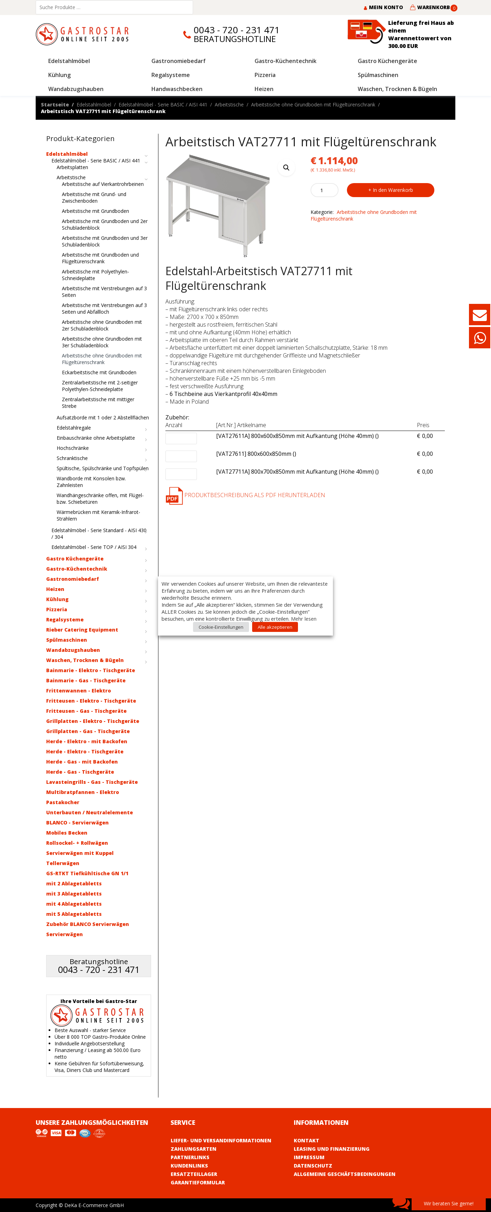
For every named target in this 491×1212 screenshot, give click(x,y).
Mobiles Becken (66, 832)
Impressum (309, 1157)
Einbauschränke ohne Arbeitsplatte (96, 437)
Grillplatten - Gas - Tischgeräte (88, 731)
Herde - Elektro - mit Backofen (86, 741)
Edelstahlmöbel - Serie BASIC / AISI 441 (163, 104)
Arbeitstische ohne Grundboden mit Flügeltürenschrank (313, 104)
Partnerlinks (190, 1157)
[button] (286, 167)
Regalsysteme (65, 619)
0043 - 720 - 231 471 (237, 30)
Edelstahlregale (74, 427)
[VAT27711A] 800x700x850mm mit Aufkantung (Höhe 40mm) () (297, 471)
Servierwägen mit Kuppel (80, 853)
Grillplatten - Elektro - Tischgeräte (92, 721)
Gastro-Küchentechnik (76, 568)
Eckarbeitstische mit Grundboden (99, 372)
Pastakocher (62, 802)
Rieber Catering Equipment (82, 629)
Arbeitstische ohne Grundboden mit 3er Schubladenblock (102, 342)
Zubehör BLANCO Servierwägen (87, 924)
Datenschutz (313, 1165)
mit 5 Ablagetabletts (74, 914)
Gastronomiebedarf (72, 579)
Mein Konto (383, 7)
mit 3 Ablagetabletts (74, 893)
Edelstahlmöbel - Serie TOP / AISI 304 (93, 547)
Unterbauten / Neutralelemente (89, 812)
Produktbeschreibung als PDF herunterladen (245, 495)
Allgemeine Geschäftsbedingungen (345, 1174)
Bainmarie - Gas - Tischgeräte (86, 680)
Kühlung (57, 599)
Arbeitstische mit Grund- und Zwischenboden (94, 197)
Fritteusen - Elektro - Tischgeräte (91, 700)
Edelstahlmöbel (94, 104)
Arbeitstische (229, 104)
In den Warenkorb (393, 190)
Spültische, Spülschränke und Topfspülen (103, 468)
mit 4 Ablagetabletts (74, 903)
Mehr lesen (303, 618)
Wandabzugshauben (73, 650)
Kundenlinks (189, 1165)
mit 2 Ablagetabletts (74, 883)
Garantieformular (198, 1182)
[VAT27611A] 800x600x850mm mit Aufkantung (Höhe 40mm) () (297, 436)
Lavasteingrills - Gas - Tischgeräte (92, 782)
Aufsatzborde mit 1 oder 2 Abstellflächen (103, 417)
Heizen (55, 589)
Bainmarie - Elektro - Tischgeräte (90, 670)
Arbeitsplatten (72, 167)
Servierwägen (64, 934)
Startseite (55, 104)
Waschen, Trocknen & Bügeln (85, 660)
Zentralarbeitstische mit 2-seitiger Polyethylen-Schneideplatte (100, 385)
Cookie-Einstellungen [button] (221, 627)
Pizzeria (56, 609)
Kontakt (306, 1140)
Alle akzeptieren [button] (275, 627)
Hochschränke (73, 448)
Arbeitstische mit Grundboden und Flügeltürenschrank (100, 258)
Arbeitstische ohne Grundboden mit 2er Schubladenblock (102, 325)
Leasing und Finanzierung (332, 1148)
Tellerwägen (62, 863)
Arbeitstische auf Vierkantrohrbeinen (103, 184)
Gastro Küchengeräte (75, 558)
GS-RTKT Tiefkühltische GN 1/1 (87, 873)
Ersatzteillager (194, 1174)
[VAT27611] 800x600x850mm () (256, 454)
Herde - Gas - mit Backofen (82, 761)
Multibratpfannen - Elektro (82, 792)
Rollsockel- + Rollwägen (77, 843)
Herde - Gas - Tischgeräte (80, 771)
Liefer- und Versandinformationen (221, 1140)
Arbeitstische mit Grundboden (95, 211)
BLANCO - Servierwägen (77, 822)
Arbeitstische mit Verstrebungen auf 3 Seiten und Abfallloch (104, 308)
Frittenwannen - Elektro (78, 690)
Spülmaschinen (66, 639)
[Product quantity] (325, 190)
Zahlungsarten (193, 1148)
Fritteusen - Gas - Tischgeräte (86, 711)
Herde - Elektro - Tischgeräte (84, 751)
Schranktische (72, 458)
